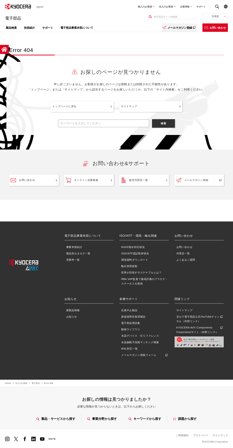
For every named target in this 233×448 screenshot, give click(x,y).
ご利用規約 (182, 435)
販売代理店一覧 (134, 180)
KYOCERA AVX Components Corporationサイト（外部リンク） (200, 329)
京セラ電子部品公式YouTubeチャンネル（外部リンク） (200, 319)
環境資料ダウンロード (134, 259)
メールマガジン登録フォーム (145, 355)
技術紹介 (29, 27)
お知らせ (71, 316)
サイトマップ (129, 106)
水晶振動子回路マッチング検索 (140, 342)
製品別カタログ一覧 (78, 253)
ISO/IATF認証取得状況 (135, 253)
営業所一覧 (73, 259)
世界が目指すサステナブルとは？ (141, 272)
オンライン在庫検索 (82, 180)
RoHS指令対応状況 (133, 247)
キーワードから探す (145, 419)
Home (8, 383)
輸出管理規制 (129, 266)
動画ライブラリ (130, 329)
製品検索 (11, 27)
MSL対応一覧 (129, 348)
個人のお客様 (145, 6)
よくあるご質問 (185, 259)
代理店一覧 (183, 253)
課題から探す (185, 419)
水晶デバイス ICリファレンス (140, 335)
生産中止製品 (129, 310)
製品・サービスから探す (55, 419)
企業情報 (184, 6)
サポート (201, 6)
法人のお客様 (166, 6)
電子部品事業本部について (76, 27)
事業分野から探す (102, 419)
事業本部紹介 (74, 247)
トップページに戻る (64, 106)
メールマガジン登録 (179, 28)
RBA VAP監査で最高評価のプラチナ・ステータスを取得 (144, 281)
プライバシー (200, 435)
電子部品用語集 (130, 323)
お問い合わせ (215, 28)
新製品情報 (73, 310)
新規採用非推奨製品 (133, 316)
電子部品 (36, 383)
